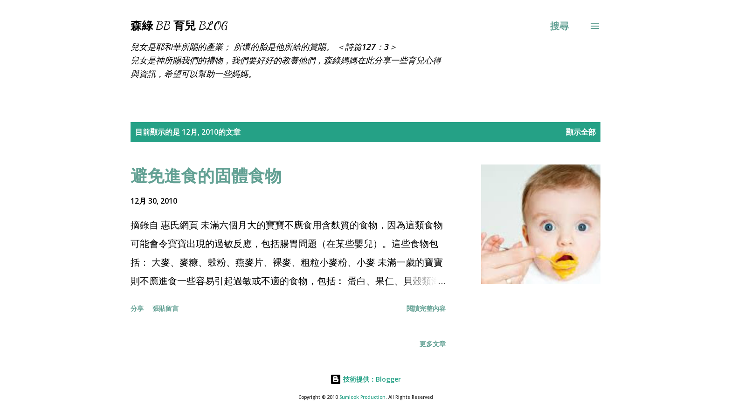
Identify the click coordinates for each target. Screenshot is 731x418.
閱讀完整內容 (426, 308)
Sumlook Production (362, 397)
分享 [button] (137, 308)
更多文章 (433, 343)
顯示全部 (581, 132)
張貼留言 (165, 308)
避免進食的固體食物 (206, 175)
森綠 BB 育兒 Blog (179, 26)
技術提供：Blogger (365, 379)
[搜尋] (559, 26)
